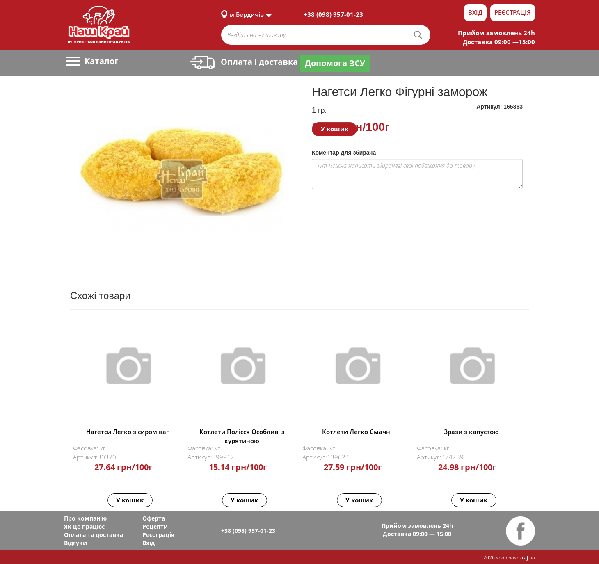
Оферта (153, 518)
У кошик (334, 129)
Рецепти (155, 526)
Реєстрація (512, 12)
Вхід (475, 12)
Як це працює (84, 526)
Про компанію (85, 518)
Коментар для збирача (344, 152)
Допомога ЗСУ (335, 63)
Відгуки (75, 543)
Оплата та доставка (93, 535)
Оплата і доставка (244, 61)
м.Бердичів (246, 14)
